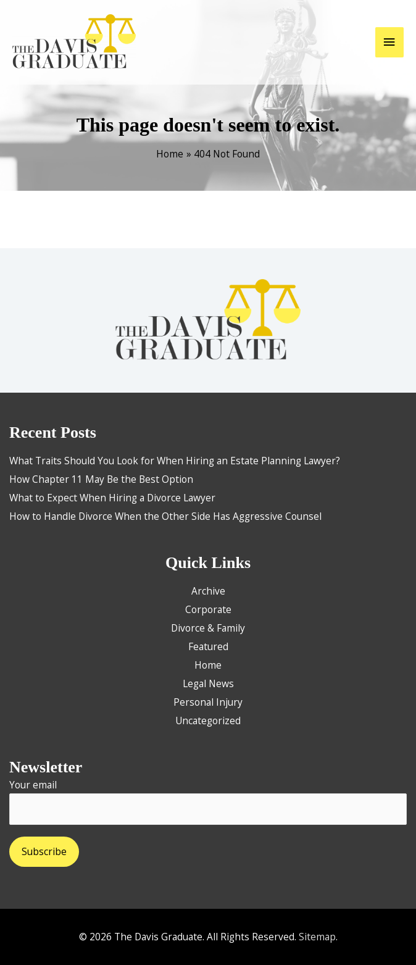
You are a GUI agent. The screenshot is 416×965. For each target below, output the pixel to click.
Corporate (208, 609)
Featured (208, 646)
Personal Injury (208, 702)
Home (208, 665)
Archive (208, 591)
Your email (208, 801)
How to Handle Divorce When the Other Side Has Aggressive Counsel (165, 516)
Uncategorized (208, 720)
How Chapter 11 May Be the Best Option (101, 479)
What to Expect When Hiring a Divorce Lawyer (112, 497)
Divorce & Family (208, 628)
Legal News (208, 683)
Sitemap (317, 936)
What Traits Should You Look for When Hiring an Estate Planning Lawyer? (174, 460)
